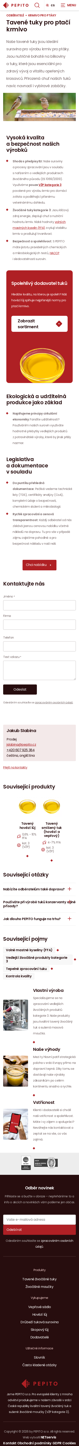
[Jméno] (39, 605)
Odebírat (14, 1229)
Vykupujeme (39, 1298)
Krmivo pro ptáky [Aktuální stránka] (42, 15)
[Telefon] (39, 646)
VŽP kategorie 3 (50, 185)
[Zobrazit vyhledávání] (37, 5)
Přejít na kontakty (15, 767)
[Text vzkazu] (39, 670)
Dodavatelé (39, 1337)
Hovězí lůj (39, 1314)
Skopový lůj (39, 1329)
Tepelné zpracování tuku (26, 968)
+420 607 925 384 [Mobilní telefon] (21, 750)
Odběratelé (15, 15)
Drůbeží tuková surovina (39, 1322)
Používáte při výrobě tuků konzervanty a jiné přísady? (39, 902)
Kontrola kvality (19, 976)
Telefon (8, 637)
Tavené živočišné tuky (39, 1279)
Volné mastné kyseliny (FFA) (29, 950)
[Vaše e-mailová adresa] (39, 1220)
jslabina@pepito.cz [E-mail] (21, 745)
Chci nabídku (40, 565)
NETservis (48, 1437)
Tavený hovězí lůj (27, 825)
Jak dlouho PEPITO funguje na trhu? (38, 918)
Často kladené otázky (39, 1365)
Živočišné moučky (39, 1286)
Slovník (39, 1357)
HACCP (54, 253)
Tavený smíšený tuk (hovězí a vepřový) (52, 829)
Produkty (39, 1270)
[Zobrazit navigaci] (68, 5)
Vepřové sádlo (39, 1307)
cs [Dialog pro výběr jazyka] (50, 5)
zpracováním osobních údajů (54, 702)
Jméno (8, 596)
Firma (7, 615)
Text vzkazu (11, 656)
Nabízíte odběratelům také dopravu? (38, 889)
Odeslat (20, 689)
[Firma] (39, 625)
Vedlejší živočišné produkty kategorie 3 (36, 959)
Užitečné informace (39, 1348)
